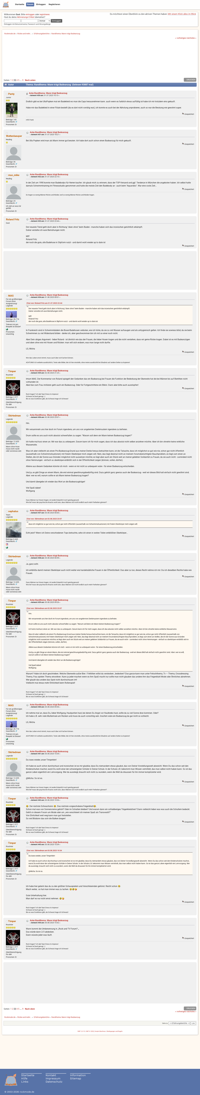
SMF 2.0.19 (81, 1031)
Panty (11, 93)
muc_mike (13, 175)
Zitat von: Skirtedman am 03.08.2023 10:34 (44, 850)
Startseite (27, 1075)
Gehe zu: (165, 1023)
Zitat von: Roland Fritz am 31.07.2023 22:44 (44, 303)
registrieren (45, 14)
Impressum (53, 1078)
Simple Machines (100, 1031)
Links (24, 1081)
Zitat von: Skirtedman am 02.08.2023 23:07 (44, 519)
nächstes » (191, 38)
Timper (12, 371)
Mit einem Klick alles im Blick (182, 14)
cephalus (13, 511)
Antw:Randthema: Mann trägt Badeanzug (48, 93)
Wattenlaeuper (14, 136)
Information (78, 1075)
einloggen (30, 14)
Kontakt (51, 1075)
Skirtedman (14, 415)
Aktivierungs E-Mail (25, 17)
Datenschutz (54, 1081)
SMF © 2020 (90, 1031)
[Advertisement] (100, 58)
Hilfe (24, 1078)
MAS (11, 295)
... (21, 80)
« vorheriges (180, 38)
